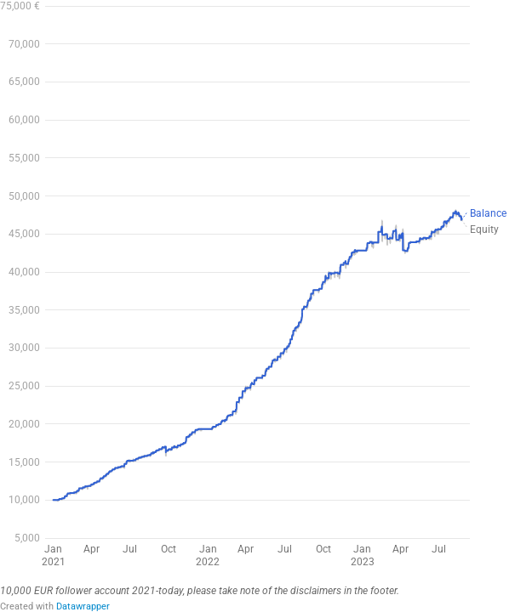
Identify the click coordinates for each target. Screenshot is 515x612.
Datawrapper (83, 606)
